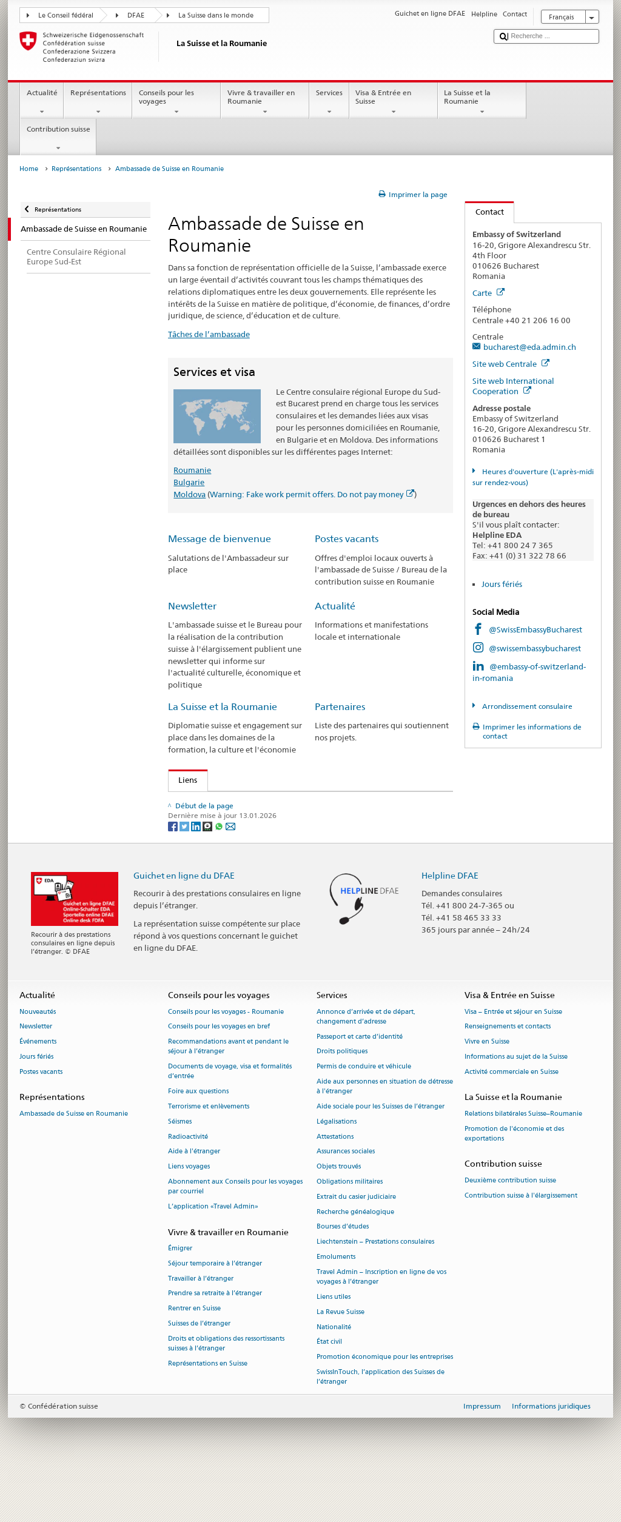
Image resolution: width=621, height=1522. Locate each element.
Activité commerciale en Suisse (512, 1121)
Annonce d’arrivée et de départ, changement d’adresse (366, 1066)
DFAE (135, 15)
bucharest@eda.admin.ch (529, 347)
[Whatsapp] (220, 875)
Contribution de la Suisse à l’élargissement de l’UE (267, 803)
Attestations (335, 1186)
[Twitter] (185, 875)
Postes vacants (346, 539)
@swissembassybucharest (535, 648)
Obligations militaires (350, 1231)
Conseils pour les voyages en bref (219, 1077)
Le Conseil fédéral (65, 15)
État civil (329, 1392)
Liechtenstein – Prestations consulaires (375, 1292)
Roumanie (192, 470)
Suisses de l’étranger (199, 1373)
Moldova (189, 494)
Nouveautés (37, 1061)
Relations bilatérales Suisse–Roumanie (523, 1163)
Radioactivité (188, 1186)
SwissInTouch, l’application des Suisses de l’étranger (381, 1426)
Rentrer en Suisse (194, 1359)
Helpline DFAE (449, 924)
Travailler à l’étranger (200, 1328)
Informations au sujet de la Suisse (516, 1106)
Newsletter (192, 606)
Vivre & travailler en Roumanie (265, 102)
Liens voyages (189, 1217)
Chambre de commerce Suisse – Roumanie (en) (266, 815)
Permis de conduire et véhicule (364, 1116)
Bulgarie (188, 482)
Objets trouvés (339, 1217)
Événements (37, 1091)
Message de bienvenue (219, 539)
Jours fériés (502, 584)
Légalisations (337, 1171)
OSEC (191, 827)
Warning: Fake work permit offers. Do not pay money (312, 494)
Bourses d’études (343, 1277)
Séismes (180, 1171)
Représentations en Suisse (207, 1413)
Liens (183, 780)
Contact (484, 211)
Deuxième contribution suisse (510, 1230)
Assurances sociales (346, 1201)
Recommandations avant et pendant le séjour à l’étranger (228, 1096)
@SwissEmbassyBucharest (535, 629)
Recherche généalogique (355, 1262)
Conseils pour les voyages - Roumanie (226, 1061)
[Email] (230, 875)
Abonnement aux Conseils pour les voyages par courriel (235, 1236)
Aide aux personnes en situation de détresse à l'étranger (385, 1136)
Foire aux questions (198, 1141)
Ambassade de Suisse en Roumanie (73, 1163)
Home (28, 169)
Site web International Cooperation (513, 386)
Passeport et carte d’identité (360, 1086)
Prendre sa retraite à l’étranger (215, 1343)
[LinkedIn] (197, 875)
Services (329, 102)
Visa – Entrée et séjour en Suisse (513, 1061)
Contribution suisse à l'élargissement (521, 1245)
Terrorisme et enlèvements (208, 1156)
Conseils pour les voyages (176, 102)
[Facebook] (174, 875)
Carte (488, 293)
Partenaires (340, 706)
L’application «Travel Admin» (213, 1256)
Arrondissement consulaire (526, 706)
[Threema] (208, 875)
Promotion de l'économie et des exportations (514, 1183)
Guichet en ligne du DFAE (184, 924)
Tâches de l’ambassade (209, 334)
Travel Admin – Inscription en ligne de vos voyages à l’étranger (381, 1326)
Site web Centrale (510, 364)
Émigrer (180, 1298)
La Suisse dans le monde (215, 15)
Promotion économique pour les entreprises (385, 1406)
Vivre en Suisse (487, 1091)
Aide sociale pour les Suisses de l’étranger (381, 1156)
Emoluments (336, 1306)
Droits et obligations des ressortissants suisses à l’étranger (226, 1393)
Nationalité (334, 1377)
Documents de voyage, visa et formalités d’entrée (230, 1121)
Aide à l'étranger (194, 1201)
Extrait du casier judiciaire (356, 1246)
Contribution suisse (58, 138)
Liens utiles (334, 1346)
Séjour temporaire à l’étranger (215, 1313)
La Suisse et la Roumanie (482, 102)
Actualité (42, 102)
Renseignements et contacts (508, 1077)
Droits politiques (342, 1101)
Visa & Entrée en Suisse (393, 102)
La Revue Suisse (340, 1362)
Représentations (98, 102)
